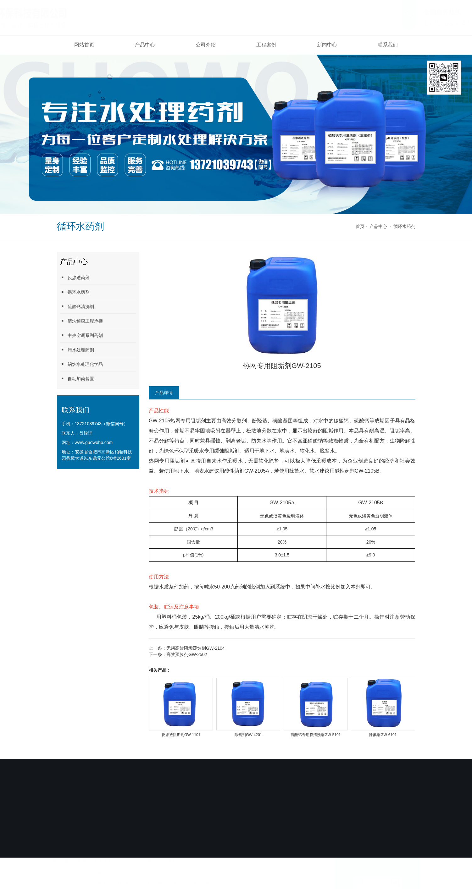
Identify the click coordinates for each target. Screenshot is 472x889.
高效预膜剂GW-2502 (186, 654)
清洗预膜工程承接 (81, 320)
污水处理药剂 (77, 349)
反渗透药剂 (75, 277)
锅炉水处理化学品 (81, 364)
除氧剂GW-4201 (248, 735)
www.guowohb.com (94, 442)
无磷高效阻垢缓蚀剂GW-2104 (195, 648)
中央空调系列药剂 (81, 335)
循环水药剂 (404, 226)
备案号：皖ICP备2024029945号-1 (197, 821)
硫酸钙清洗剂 (77, 306)
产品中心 (145, 44)
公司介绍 (206, 44)
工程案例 (266, 44)
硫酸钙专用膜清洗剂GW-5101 (316, 735)
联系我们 (388, 44)
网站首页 (84, 44)
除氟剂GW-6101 (383, 735)
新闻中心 (327, 44)
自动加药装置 (77, 378)
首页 (360, 226)
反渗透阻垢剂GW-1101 (181, 735)
